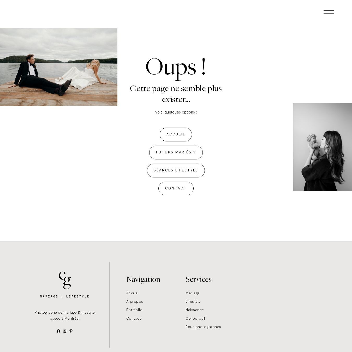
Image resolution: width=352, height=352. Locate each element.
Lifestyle (193, 301)
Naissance (195, 309)
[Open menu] (328, 13)
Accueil (133, 293)
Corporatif (195, 318)
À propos (134, 301)
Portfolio (134, 309)
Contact (133, 318)
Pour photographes (203, 326)
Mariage (193, 293)
